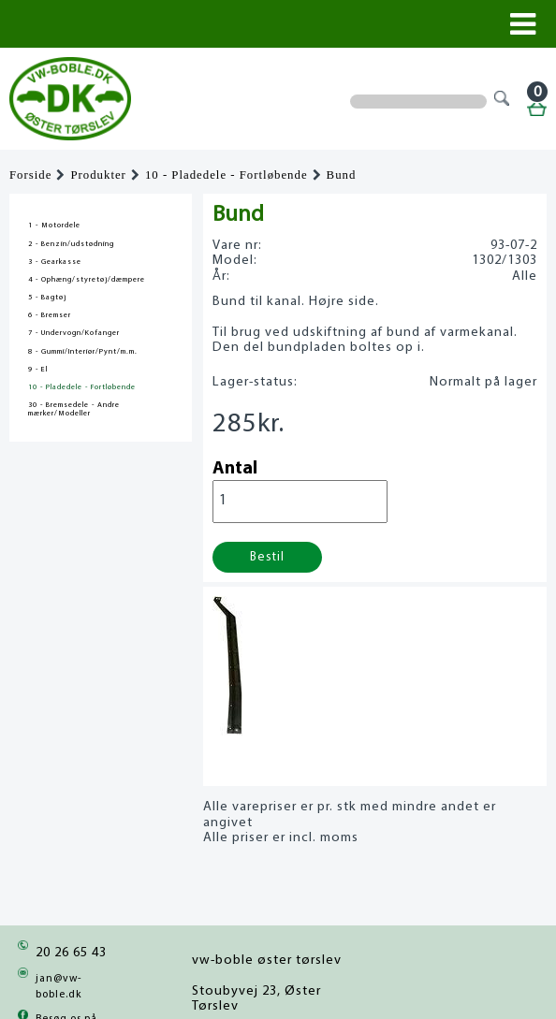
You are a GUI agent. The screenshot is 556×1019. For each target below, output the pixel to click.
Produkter (97, 175)
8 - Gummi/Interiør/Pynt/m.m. (83, 352)
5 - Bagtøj (47, 297)
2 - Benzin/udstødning (71, 244)
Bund (342, 175)
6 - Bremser (49, 315)
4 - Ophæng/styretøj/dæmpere (86, 280)
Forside (30, 175)
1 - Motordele (54, 225)
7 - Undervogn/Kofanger (74, 333)
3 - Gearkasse (54, 262)
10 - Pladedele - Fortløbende (226, 175)
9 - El (38, 369)
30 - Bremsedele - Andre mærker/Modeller (74, 409)
